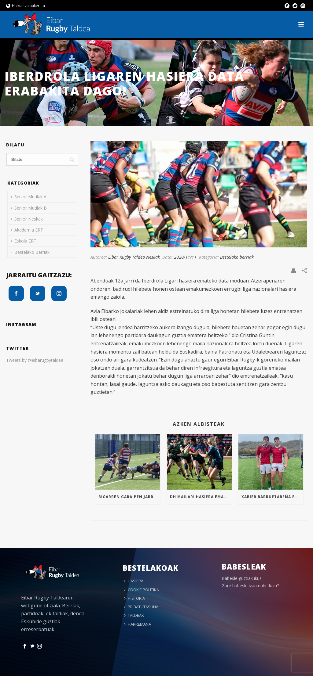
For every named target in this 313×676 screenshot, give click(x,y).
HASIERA (133, 581)
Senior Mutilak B (29, 208)
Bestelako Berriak (30, 252)
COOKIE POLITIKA (141, 589)
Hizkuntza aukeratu (25, 5)
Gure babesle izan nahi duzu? (250, 585)
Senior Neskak (27, 219)
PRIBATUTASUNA (141, 606)
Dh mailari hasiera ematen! (201, 496)
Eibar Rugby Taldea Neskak (134, 257)
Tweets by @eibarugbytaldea (34, 360)
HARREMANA (137, 624)
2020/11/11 (185, 257)
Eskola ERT (23, 241)
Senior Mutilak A (28, 197)
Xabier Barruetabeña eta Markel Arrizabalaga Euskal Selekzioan (272, 496)
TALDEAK (134, 615)
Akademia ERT (27, 230)
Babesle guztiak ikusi (242, 578)
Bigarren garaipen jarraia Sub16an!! (129, 496)
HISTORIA (134, 598)
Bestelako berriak (237, 257)
